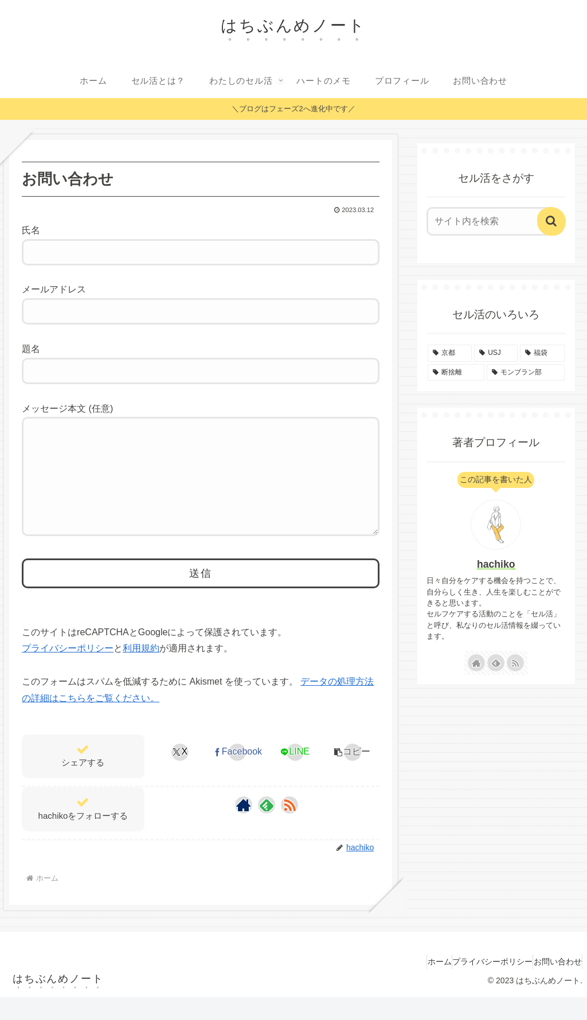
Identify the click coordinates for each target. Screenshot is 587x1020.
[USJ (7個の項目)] (496, 353)
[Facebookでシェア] (237, 775)
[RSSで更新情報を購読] (289, 827)
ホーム (412, 984)
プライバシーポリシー (68, 671)
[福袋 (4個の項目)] (542, 353)
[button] (352, 775)
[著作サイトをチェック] (243, 827)
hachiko (496, 564)
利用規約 (141, 671)
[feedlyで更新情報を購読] (266, 827)
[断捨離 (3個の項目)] (456, 372)
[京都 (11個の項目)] (450, 353)
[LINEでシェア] (295, 775)
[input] (490, 221)
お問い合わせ (552, 984)
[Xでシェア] (180, 775)
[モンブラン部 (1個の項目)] (525, 372)
